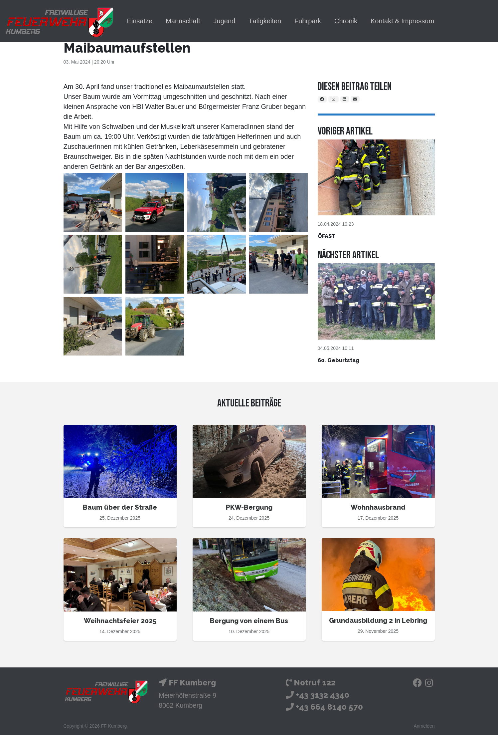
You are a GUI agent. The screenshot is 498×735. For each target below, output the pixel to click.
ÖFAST (327, 236)
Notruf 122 (315, 682)
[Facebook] (322, 99)
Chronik (345, 21)
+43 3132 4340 (322, 695)
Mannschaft (183, 21)
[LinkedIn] (344, 99)
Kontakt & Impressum (402, 21)
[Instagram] (429, 684)
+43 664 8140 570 (329, 707)
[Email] (355, 99)
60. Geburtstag (338, 360)
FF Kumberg (192, 682)
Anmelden (424, 726)
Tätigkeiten (265, 21)
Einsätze (139, 21)
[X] (333, 99)
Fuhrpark (307, 21)
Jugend (225, 21)
